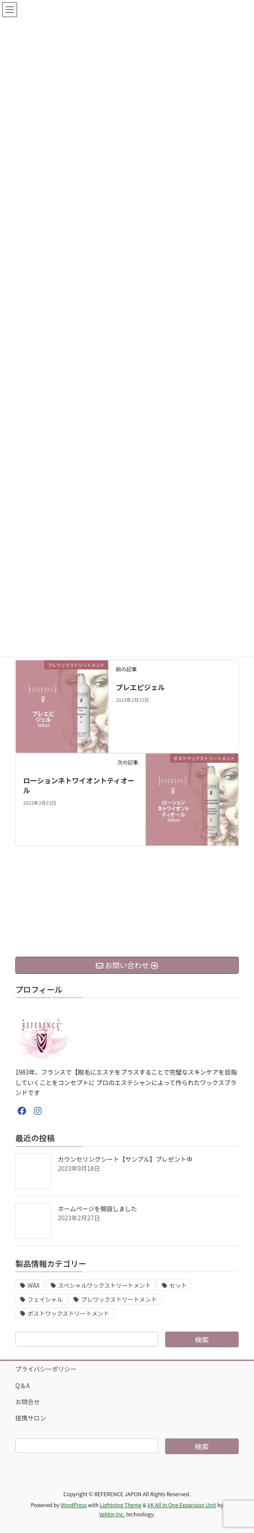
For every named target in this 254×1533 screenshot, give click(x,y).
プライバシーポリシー (46, 1368)
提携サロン (30, 1417)
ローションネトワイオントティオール (78, 785)
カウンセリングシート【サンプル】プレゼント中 (125, 1159)
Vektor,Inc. (112, 1514)
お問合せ (27, 1401)
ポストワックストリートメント (68, 1313)
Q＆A (22, 1385)
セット (178, 1285)
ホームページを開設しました (97, 1208)
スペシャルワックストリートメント (104, 1285)
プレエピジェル (140, 687)
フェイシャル (45, 1299)
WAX (33, 1285)
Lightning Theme (120, 1504)
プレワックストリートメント (119, 1299)
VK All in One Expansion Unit (182, 1504)
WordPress (73, 1504)
